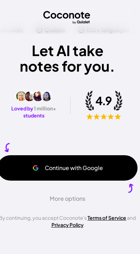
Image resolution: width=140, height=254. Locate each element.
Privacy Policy (67, 225)
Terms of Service (106, 217)
